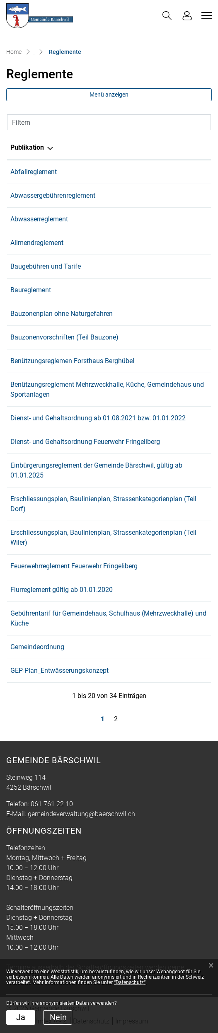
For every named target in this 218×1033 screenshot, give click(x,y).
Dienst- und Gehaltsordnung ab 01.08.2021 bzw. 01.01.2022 (98, 418)
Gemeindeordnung (37, 647)
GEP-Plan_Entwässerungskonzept (59, 670)
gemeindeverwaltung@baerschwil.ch (81, 814)
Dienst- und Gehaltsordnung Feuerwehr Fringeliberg (85, 442)
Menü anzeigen (109, 94)
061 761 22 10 (52, 804)
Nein (58, 1017)
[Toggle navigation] (205, 15)
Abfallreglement (33, 172)
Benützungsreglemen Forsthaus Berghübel (72, 361)
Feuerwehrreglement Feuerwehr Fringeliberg (74, 566)
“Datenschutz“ (129, 982)
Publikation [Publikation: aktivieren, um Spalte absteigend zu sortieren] (27, 147)
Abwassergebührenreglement (52, 195)
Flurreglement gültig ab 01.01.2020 (61, 590)
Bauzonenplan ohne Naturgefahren (61, 314)
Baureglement (30, 290)
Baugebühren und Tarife (45, 266)
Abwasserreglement (39, 219)
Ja (20, 1017)
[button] (167, 15)
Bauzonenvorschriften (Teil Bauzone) (64, 337)
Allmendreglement (36, 243)
